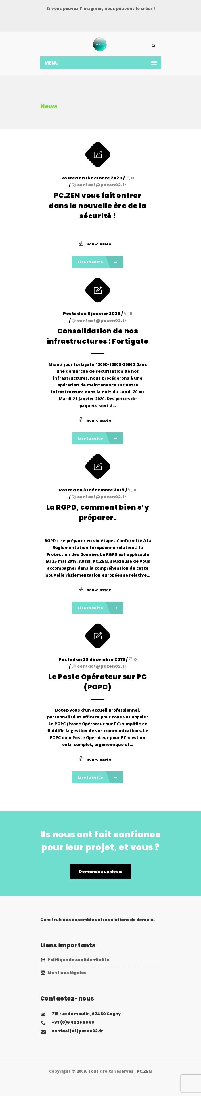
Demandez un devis (100, 871)
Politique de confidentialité (78, 960)
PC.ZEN (144, 1071)
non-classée (99, 244)
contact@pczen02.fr (102, 185)
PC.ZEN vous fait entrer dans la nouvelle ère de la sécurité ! (97, 206)
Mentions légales (67, 973)
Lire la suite (98, 262)
